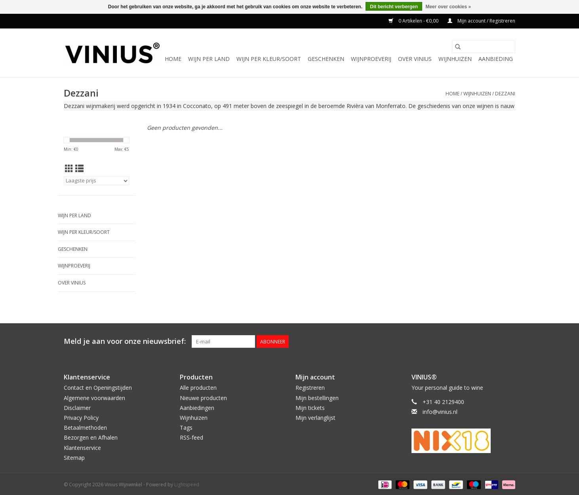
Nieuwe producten (203, 398)
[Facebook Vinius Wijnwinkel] (480, 341)
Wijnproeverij (371, 59)
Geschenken (326, 59)
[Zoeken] (483, 46)
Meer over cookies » (448, 6)
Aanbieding (495, 59)
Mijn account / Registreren (481, 20)
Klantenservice (82, 447)
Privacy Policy (81, 417)
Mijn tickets (310, 408)
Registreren (310, 387)
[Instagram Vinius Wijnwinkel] (509, 341)
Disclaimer (77, 408)
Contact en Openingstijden (98, 387)
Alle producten (198, 387)
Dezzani (505, 93)
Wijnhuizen (455, 59)
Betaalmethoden (85, 427)
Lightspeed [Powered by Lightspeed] (186, 484)
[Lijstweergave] (79, 168)
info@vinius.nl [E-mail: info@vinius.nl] (440, 411)
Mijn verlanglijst (315, 417)
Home (173, 59)
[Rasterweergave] (69, 168)
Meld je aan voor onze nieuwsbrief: (125, 341)
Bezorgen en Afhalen (91, 437)
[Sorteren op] (96, 180)
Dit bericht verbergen (394, 6)
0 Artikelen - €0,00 (414, 20)
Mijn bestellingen (317, 398)
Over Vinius (415, 59)
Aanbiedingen (197, 408)
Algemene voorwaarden (94, 398)
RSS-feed (191, 437)
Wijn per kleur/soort (268, 59)
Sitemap (74, 457)
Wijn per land (209, 59)
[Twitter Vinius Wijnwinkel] (494, 341)
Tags (186, 427)
